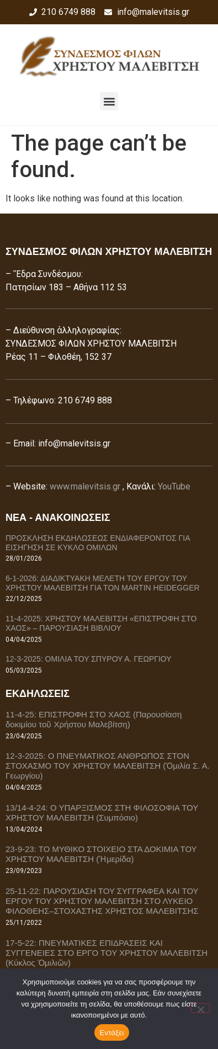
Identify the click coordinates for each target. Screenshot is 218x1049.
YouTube (174, 486)
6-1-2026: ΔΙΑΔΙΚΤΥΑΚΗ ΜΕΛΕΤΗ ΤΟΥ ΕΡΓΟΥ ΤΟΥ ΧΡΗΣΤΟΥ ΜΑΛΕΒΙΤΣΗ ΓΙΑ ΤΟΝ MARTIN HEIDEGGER (103, 583)
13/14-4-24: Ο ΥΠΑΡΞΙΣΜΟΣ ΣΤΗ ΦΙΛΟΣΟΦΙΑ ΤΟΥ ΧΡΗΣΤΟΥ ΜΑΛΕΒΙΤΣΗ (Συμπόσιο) (102, 812)
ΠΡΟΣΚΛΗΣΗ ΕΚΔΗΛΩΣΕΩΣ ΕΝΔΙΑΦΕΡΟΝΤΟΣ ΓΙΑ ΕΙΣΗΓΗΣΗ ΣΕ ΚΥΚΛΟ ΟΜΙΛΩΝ (98, 543)
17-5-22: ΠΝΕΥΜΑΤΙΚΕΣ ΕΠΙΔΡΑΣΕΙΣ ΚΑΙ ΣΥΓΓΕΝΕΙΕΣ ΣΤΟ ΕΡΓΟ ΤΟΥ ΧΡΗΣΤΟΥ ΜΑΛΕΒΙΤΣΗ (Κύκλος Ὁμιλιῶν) (107, 952)
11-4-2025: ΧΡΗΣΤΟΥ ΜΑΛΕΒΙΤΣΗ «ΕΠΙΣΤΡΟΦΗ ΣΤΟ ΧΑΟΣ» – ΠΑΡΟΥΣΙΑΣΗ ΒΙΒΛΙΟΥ (101, 623)
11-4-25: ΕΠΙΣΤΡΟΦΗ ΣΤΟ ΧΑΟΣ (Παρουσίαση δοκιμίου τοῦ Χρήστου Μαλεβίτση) (94, 719)
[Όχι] (200, 1008)
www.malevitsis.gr (85, 486)
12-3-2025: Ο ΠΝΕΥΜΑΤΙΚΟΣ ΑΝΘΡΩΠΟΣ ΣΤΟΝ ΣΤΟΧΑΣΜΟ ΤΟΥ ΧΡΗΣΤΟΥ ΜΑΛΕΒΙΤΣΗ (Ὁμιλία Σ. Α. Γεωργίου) (108, 765)
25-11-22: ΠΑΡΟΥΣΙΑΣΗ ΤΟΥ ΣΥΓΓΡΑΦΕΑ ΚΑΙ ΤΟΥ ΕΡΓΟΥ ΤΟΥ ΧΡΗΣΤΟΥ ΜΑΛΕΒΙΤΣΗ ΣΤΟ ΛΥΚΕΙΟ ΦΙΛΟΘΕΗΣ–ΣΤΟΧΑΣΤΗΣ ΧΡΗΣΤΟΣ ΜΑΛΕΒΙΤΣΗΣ (102, 900)
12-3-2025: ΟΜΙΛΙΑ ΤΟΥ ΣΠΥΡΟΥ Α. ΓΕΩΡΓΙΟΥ (89, 658)
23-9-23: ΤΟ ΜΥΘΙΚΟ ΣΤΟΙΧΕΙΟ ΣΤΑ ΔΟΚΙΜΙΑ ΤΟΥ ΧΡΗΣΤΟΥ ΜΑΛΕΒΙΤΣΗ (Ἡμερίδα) (101, 854)
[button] (109, 101)
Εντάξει (112, 1033)
